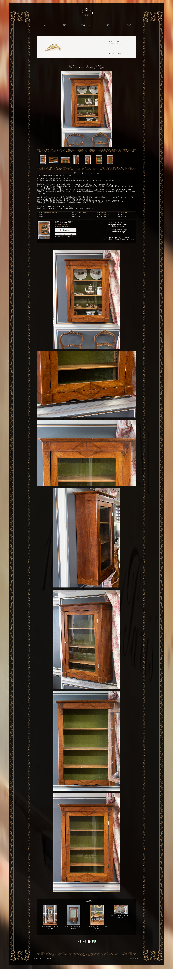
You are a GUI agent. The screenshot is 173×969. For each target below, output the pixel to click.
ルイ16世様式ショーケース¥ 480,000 (50, 917)
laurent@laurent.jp (118, 232)
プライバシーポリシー (39, 958)
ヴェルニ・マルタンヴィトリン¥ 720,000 (73, 917)
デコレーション (86, 25)
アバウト (130, 25)
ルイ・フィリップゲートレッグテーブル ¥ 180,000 (97, 918)
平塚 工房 (65, 226)
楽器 (108, 25)
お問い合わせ (49, 958)
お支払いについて (72, 236)
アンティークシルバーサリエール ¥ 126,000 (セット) (121, 911)
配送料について (60, 236)
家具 (64, 25)
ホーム (43, 25)
